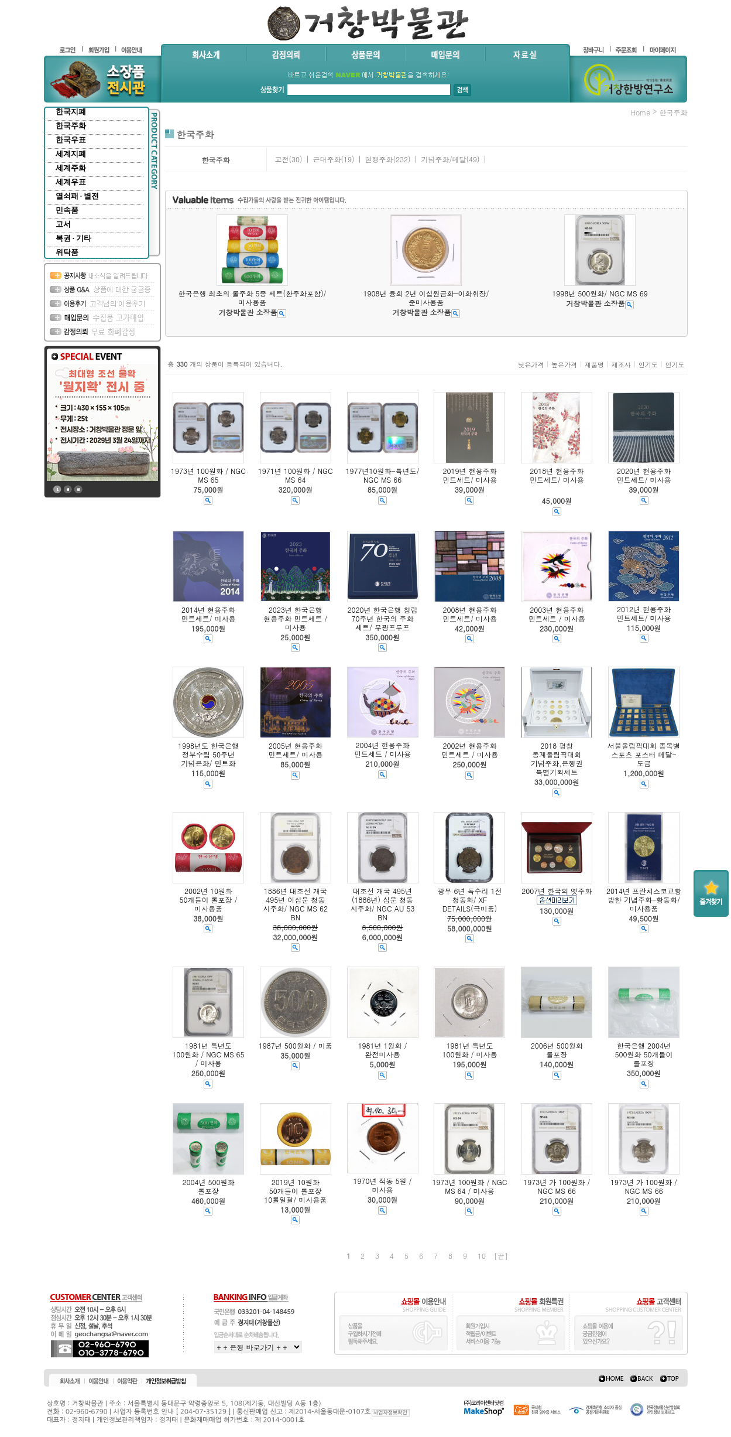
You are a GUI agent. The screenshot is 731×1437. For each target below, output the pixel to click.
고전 (281, 159)
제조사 (621, 364)
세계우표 (71, 182)
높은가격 (564, 364)
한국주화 (71, 125)
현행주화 (379, 159)
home (640, 112)
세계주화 (71, 167)
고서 (63, 224)
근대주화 (327, 159)
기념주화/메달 (443, 159)
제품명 (594, 364)
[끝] (501, 1256)
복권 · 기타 (74, 238)
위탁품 (67, 252)
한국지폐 (71, 111)
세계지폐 (71, 153)
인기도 (648, 364)
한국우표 (71, 139)
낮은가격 (531, 364)
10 (482, 1256)
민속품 (67, 210)
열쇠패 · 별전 (77, 196)
